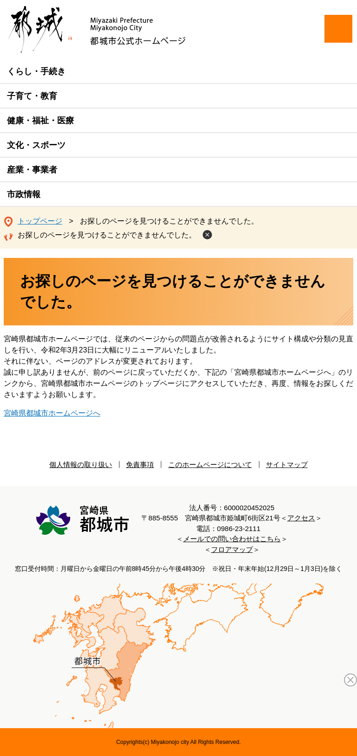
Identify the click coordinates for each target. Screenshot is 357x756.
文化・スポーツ (36, 145)
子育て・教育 (32, 96)
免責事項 (140, 464)
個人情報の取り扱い (80, 464)
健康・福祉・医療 (40, 120)
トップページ (40, 221)
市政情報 (23, 194)
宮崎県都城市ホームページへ (52, 413)
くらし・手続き (36, 71)
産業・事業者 (32, 169)
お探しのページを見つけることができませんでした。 (107, 235)
